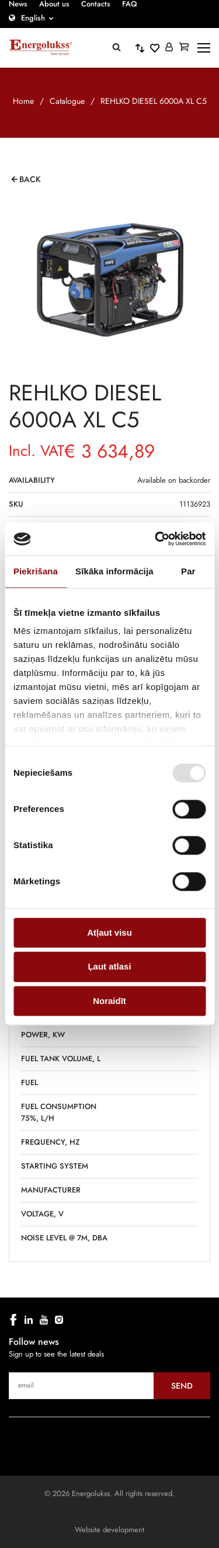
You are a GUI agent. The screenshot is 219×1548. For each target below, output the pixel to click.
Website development (109, 1529)
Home (23, 101)
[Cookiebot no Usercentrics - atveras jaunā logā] (156, 538)
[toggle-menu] (203, 48)
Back (30, 179)
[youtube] (43, 1319)
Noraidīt (109, 1001)
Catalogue (67, 101)
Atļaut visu (109, 932)
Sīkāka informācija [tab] (114, 571)
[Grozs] (184, 48)
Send (182, 1386)
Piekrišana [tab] (35, 571)
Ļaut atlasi (109, 967)
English (33, 17)
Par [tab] (188, 571)
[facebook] (13, 1319)
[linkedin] (28, 1319)
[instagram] (59, 1319)
